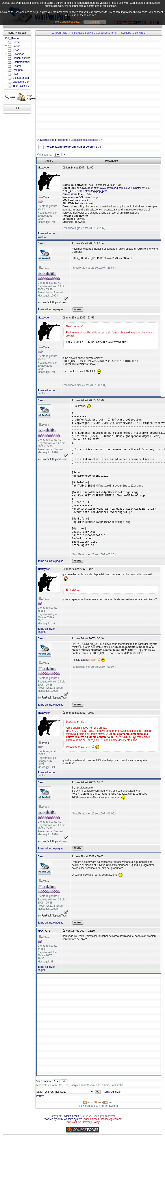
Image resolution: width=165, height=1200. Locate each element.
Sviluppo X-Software (133, 32)
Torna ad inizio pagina (50, 309)
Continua (95, 21)
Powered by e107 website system (62, 1138)
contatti (83, 200)
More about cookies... (67, 21)
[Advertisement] (63, 87)
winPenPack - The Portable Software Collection (80, 32)
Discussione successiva (84, 139)
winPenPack (71, 1134)
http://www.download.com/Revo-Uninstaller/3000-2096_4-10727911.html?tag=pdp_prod (106, 190)
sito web (89, 203)
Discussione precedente (54, 139)
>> (65, 154)
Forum (114, 32)
